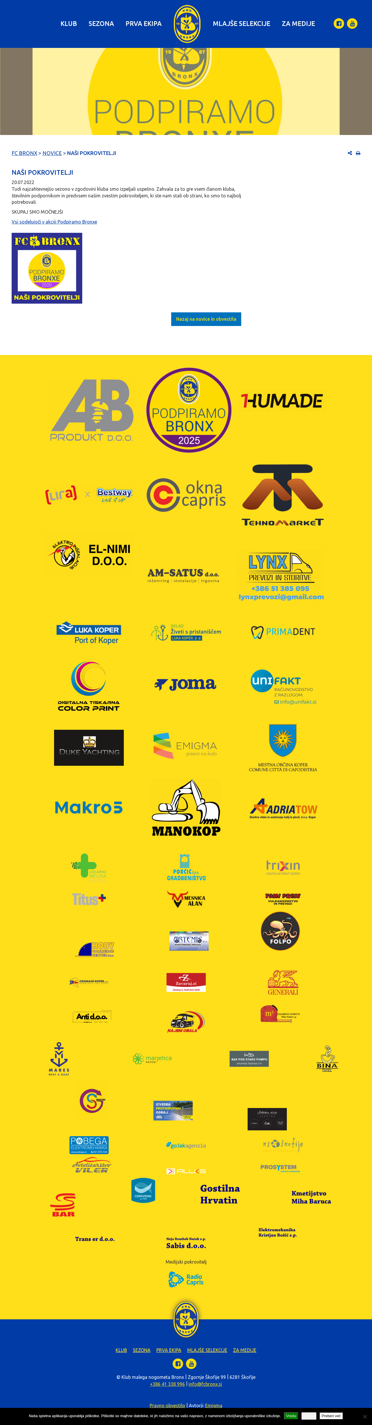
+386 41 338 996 (167, 1384)
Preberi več (331, 1416)
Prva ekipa (144, 23)
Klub (68, 23)
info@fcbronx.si (205, 1384)
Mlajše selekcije (241, 23)
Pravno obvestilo (167, 1405)
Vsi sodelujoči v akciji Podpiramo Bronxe (54, 221)
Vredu (291, 1416)
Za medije (298, 23)
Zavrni (309, 1416)
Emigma (213, 1405)
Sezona (101, 23)
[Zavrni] (365, 1416)
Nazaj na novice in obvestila (206, 319)
